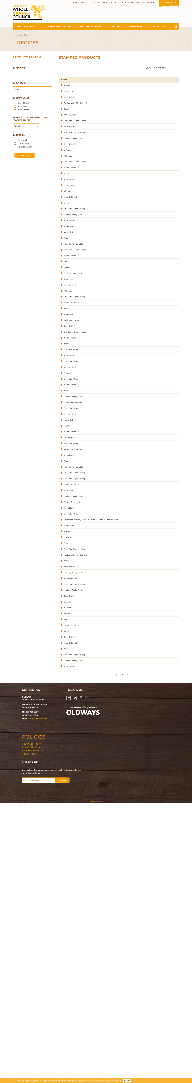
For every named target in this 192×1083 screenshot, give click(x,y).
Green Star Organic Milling (72, 154)
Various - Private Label (70, 553)
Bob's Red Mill (67, 102)
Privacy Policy (114, 1080)
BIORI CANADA (67, 128)
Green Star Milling (68, 475)
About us (106, 3)
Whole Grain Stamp (59, 26)
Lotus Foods (66, 683)
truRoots (64, 85)
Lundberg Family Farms (70, 163)
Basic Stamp (23, 103)
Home (19, 35)
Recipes (116, 26)
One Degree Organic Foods (72, 137)
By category (19, 83)
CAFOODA (65, 94)
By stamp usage (21, 98)
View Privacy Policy (31, 1023)
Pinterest (87, 978)
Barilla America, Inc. (69, 432)
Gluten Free (23, 143)
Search (175, 26)
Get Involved (159, 26)
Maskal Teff (65, 293)
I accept (127, 1081)
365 (62, 874)
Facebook (68, 978)
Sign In (150, 3)
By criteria (19, 135)
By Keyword (19, 68)
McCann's (65, 345)
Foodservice (23, 140)
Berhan (64, 415)
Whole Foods (66, 735)
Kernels (64, 354)
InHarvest (65, 189)
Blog (116, 3)
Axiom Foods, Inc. (68, 813)
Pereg (63, 311)
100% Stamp (23, 110)
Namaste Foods (67, 380)
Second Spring (67, 605)
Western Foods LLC (69, 207)
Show (148, 67)
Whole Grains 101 (28, 26)
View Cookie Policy (31, 1027)
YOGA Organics (67, 233)
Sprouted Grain (25, 147)
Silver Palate (66, 371)
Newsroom (127, 3)
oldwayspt (83, 991)
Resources (135, 26)
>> (130, 954)
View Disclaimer (29, 1033)
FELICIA (64, 588)
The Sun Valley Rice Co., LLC (72, 111)
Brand (64, 80)
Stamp (146, 80)
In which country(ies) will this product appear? (30, 118)
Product (109, 80)
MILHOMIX (66, 241)
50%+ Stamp (23, 106)
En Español (94, 3)
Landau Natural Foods (70, 363)
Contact (139, 3)
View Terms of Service (32, 1030)
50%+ (173, 80)
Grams (160, 80)
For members (168, 3)
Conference (78, 3)
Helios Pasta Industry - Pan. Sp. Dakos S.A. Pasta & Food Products (78, 728)
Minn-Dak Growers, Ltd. (71, 319)
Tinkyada (65, 510)
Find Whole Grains (91, 26)
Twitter (75, 978)
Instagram (81, 978)
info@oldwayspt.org (38, 998)
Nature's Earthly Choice (71, 623)
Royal (63, 536)
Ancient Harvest (67, 250)
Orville (63, 259)
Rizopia (64, 120)
